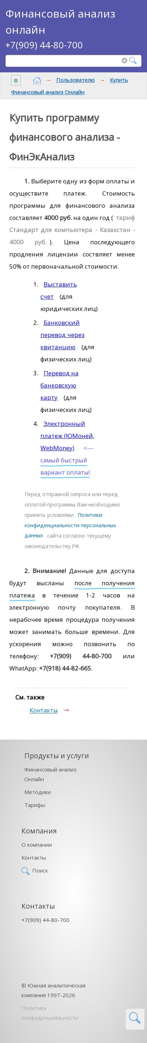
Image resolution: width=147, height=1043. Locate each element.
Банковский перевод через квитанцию (62, 334)
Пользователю (75, 79)
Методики (37, 792)
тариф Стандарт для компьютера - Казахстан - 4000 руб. (72, 229)
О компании (36, 844)
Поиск (40, 870)
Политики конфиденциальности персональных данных (70, 525)
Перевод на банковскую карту (59, 385)
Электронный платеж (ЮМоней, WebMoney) (67, 435)
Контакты (44, 711)
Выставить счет (58, 290)
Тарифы (34, 804)
